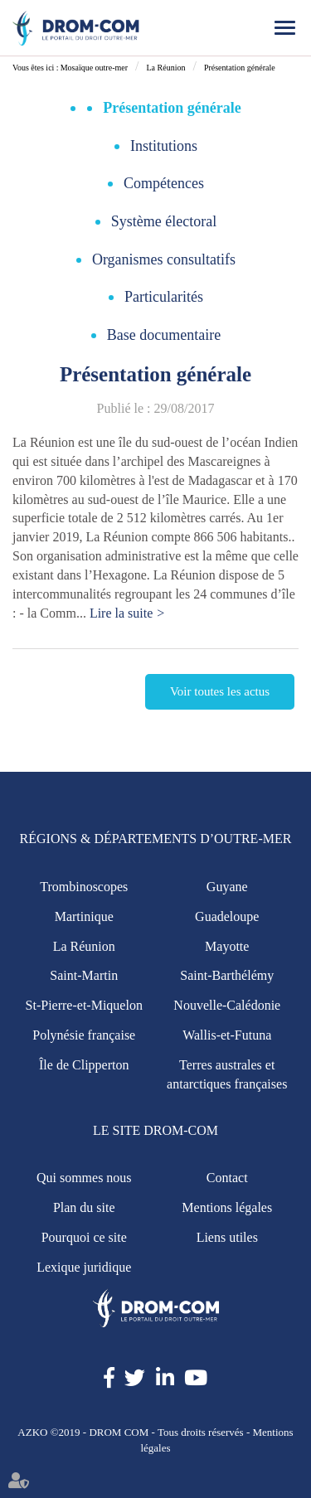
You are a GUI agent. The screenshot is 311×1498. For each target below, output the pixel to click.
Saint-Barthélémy (227, 975)
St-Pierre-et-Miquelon (84, 1005)
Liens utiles (227, 1237)
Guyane (227, 887)
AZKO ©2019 (48, 1432)
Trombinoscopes (84, 887)
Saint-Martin (84, 975)
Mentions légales (227, 1207)
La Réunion (165, 67)
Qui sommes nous (84, 1178)
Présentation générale (239, 67)
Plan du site (84, 1207)
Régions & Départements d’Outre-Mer (156, 838)
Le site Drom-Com (155, 1130)
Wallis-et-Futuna (226, 1035)
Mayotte (227, 946)
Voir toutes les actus (220, 691)
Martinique (84, 916)
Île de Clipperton (84, 1065)
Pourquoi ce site (84, 1237)
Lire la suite (121, 613)
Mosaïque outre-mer (94, 67)
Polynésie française (83, 1035)
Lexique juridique (83, 1267)
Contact (227, 1178)
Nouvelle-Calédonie (226, 1005)
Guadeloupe (227, 916)
